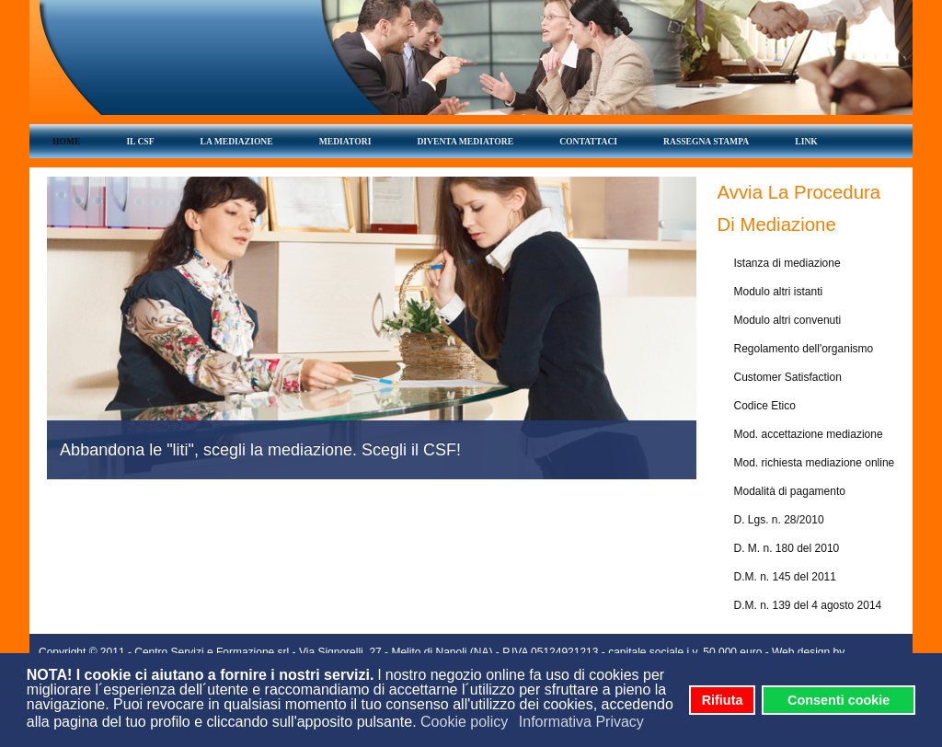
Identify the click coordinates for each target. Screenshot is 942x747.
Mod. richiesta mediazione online (814, 462)
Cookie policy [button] (464, 722)
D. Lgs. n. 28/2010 (779, 519)
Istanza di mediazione (787, 263)
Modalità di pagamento (789, 491)
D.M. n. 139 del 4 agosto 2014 (808, 605)
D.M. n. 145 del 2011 (785, 576)
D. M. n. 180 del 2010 (787, 548)
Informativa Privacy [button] (581, 722)
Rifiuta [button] (722, 700)
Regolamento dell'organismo (804, 348)
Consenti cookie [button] (838, 700)
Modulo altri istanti (778, 291)
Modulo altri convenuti (788, 320)
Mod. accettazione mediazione (808, 434)
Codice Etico (765, 405)
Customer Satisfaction (788, 377)
